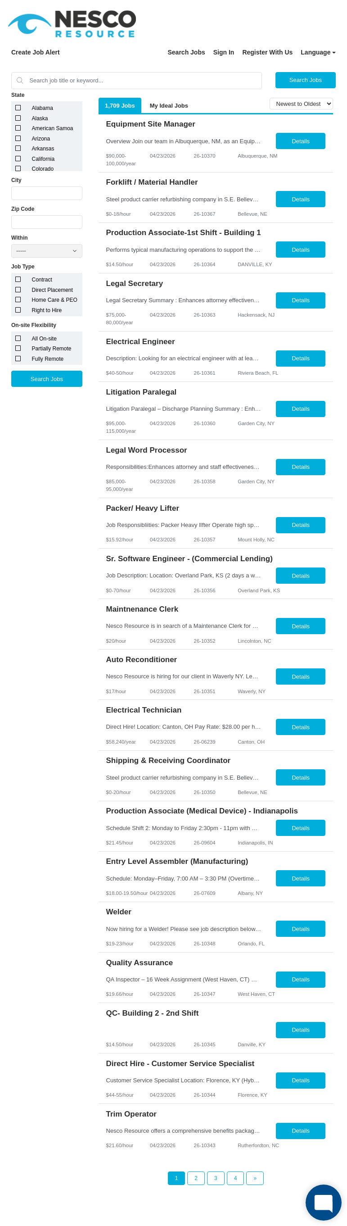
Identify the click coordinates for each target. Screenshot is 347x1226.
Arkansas (43, 148)
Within (19, 238)
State (17, 95)
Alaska (40, 118)
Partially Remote (52, 348)
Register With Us (267, 52)
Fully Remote (48, 359)
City (16, 180)
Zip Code (22, 209)
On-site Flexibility (33, 325)
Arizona (41, 139)
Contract (42, 280)
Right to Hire (47, 310)
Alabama (42, 108)
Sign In (223, 52)
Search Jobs (186, 52)
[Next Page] (255, 1178)
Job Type (23, 266)
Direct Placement (52, 290)
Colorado (43, 169)
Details (301, 141)
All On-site (44, 339)
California (43, 159)
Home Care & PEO (54, 300)
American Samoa (52, 128)
